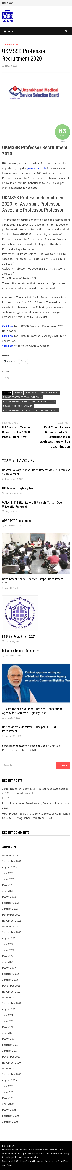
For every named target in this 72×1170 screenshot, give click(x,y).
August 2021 (9, 1009)
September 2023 (11, 861)
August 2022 (9, 938)
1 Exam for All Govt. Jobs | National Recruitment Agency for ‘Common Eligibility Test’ (32, 711)
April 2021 (8, 1033)
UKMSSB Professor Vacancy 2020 (20, 410)
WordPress (63, 1161)
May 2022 (7, 956)
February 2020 (10, 1116)
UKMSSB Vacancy (49, 410)
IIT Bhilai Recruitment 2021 (18, 636)
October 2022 (10, 926)
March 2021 (9, 1039)
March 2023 (9, 897)
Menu (9, 31)
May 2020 (7, 1098)
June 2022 (8, 950)
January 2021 (10, 1050)
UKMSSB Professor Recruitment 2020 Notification (29, 401)
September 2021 (11, 1003)
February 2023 (10, 903)
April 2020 (8, 1104)
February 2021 (10, 1045)
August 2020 (9, 1080)
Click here (7, 326)
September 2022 (11, 932)
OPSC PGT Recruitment (16, 521)
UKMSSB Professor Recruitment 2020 (22, 397)
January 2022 (10, 980)
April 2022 (8, 962)
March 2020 (9, 1110)
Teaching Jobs (10, 44)
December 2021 (11, 985)
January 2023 (10, 909)
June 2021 (8, 1021)
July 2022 (7, 944)
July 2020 (7, 1086)
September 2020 (11, 1074)
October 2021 (10, 997)
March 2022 (9, 968)
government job (36, 168)
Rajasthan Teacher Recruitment (21, 651)
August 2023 (9, 867)
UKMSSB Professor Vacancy (17, 405)
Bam (9, 1164)
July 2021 (7, 1015)
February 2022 (10, 974)
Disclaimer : (8, 1145)
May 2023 (7, 885)
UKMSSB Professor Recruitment (41, 392)
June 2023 (8, 879)
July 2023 (7, 873)
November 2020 (11, 1062)
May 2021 (7, 1027)
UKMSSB (18, 392)
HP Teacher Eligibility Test (18, 488)
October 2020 (10, 1068)
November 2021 (11, 991)
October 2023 (10, 855)
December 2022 (11, 914)
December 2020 (11, 1056)
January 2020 (10, 1121)
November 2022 (11, 920)
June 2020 (8, 1092)
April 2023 (8, 891)
